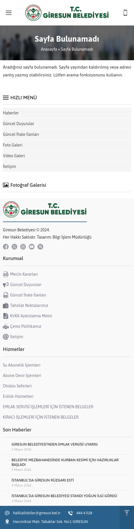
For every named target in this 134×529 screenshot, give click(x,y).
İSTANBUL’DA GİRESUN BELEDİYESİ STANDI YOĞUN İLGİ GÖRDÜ (64, 496)
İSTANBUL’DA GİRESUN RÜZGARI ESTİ (43, 480)
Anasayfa (49, 49)
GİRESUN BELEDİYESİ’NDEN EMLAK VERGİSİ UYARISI (55, 444)
